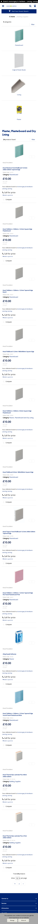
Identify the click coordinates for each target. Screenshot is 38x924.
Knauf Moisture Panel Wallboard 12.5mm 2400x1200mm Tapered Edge (15, 169)
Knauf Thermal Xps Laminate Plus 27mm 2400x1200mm (15, 837)
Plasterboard (13, 175)
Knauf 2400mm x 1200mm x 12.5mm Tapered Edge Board (18, 291)
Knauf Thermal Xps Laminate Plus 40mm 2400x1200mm (15, 775)
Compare (7, 199)
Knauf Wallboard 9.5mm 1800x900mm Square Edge (18, 472)
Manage (12, 920)
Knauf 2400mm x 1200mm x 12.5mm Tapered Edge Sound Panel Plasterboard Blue (18, 714)
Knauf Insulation (8, 163)
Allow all (23, 920)
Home (12, 17)
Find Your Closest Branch (20, 11)
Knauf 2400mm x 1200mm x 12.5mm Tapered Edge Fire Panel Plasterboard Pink (18, 594)
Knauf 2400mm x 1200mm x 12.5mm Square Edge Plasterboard (17, 230)
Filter (32, 24)
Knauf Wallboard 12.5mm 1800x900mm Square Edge (18, 351)
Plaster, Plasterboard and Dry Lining (21, 418)
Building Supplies (22, 17)
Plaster (11, 659)
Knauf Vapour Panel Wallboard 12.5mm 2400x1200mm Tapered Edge (19, 532)
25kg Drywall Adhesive (9, 654)
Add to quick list (8, 195)
